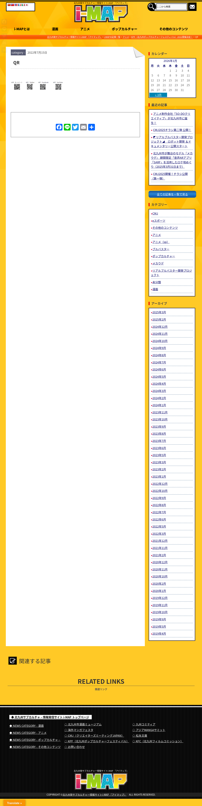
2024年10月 (160, 341)
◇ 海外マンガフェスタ (78, 730)
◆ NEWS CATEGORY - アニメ (28, 733)
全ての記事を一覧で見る (172, 194)
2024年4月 (159, 383)
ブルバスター (160, 249)
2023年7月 (159, 441)
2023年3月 (159, 462)
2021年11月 (160, 548)
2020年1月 (159, 591)
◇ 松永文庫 (139, 735)
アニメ (156, 235)
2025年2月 (159, 319)
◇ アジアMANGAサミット (148, 730)
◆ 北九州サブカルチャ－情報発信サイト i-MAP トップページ (50, 717)
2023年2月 (159, 469)
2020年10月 (160, 576)
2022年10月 (160, 491)
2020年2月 (159, 583)
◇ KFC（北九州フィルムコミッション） (157, 741)
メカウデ (158, 263)
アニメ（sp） (161, 242)
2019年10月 (160, 612)
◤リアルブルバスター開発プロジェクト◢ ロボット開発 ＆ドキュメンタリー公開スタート (172, 141)
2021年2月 (159, 555)
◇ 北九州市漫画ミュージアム (83, 724)
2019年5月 (159, 626)
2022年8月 (159, 505)
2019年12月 (160, 598)
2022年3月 (159, 533)
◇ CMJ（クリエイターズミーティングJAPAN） (94, 735)
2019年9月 (159, 619)
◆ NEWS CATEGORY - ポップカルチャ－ (35, 740)
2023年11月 (160, 412)
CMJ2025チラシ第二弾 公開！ (172, 130)
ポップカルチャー (163, 256)
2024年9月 (159, 348)
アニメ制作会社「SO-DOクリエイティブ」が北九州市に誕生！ (170, 118)
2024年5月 (159, 376)
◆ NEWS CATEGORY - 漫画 (26, 726)
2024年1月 (159, 405)
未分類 (156, 282)
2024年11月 (160, 334)
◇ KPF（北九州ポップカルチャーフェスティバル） (96, 741)
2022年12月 (160, 484)
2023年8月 (159, 433)
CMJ (155, 213)
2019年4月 (159, 633)
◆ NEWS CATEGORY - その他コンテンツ (35, 747)
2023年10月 (160, 419)
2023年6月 (159, 448)
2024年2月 (159, 398)
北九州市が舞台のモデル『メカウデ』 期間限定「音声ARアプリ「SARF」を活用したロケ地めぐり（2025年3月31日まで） (172, 160)
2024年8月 (159, 355)
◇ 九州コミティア (143, 724)
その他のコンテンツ (165, 227)
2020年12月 (160, 562)
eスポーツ (158, 220)
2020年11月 (160, 569)
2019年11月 (160, 605)
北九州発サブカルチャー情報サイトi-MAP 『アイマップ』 (94, 802)
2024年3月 (159, 391)
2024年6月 (159, 369)
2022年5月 (159, 526)
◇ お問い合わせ (74, 747)
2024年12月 (160, 326)
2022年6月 (159, 519)
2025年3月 (159, 312)
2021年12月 (160, 541)
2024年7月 (159, 362)
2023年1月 (159, 476)
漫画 (155, 289)
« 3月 (158, 95)
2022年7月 (159, 512)
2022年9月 (159, 498)
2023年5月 (159, 455)
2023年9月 (159, 426)
